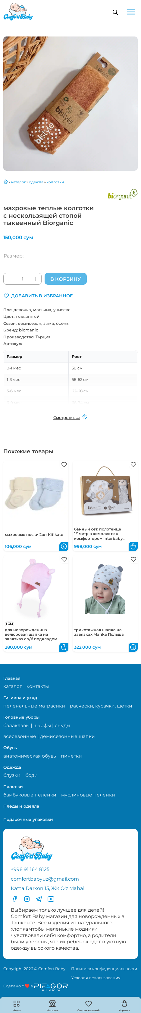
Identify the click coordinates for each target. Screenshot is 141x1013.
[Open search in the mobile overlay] (115, 12)
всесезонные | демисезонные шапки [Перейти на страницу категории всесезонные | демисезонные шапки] (49, 736)
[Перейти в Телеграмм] (38, 899)
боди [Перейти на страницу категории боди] (31, 775)
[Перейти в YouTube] (51, 899)
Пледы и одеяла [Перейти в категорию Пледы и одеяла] (21, 806)
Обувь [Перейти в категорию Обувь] (10, 747)
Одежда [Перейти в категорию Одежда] (12, 767)
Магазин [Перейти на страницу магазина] (52, 1010)
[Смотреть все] (70, 417)
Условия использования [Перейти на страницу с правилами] (96, 977)
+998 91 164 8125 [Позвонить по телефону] (30, 869)
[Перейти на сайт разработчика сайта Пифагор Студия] (35, 987)
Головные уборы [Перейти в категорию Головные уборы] (21, 717)
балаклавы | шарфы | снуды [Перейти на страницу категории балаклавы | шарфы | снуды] (36, 725)
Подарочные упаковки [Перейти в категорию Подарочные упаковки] (28, 819)
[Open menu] (131, 12)
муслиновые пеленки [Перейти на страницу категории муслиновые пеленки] (88, 795)
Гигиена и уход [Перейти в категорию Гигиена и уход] (20, 697)
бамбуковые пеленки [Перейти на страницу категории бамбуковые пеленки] (29, 795)
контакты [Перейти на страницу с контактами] (38, 686)
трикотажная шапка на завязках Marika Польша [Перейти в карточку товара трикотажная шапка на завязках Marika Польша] (99, 632)
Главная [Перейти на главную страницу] (11, 678)
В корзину (65, 279)
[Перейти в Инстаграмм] (26, 899)
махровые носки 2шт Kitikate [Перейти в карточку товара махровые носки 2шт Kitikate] (34, 534)
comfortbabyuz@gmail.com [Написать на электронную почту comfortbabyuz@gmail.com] (45, 879)
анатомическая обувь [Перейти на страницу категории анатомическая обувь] (29, 756)
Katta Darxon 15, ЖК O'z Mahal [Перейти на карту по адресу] (47, 888)
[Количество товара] (22, 278)
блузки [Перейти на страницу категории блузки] (11, 775)
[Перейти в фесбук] (14, 899)
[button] (38, 296)
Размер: (14, 256)
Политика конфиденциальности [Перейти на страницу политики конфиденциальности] (104, 968)
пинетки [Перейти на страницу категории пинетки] (71, 756)
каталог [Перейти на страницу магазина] (12, 686)
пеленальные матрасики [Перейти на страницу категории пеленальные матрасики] (34, 706)
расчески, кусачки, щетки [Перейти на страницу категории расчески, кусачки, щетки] (101, 706)
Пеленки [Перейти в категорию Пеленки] (13, 786)
